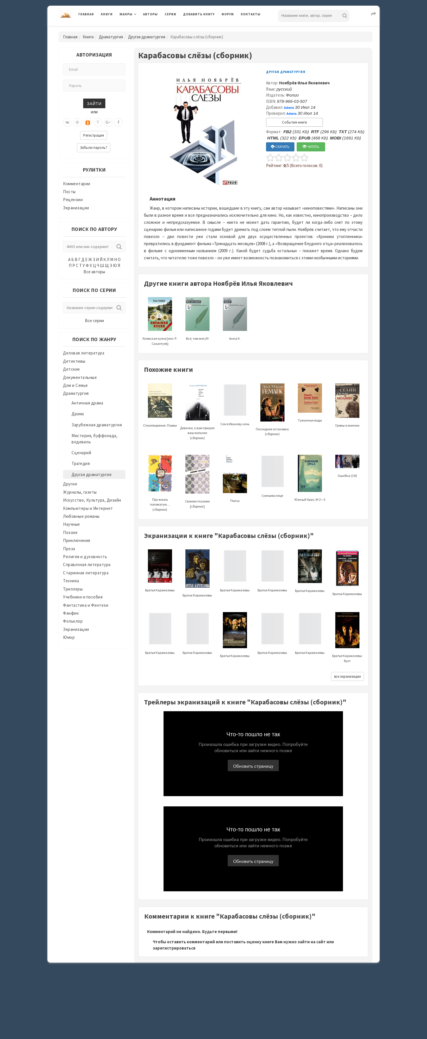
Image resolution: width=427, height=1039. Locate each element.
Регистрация (93, 135)
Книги (107, 14)
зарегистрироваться (174, 948)
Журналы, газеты (80, 492)
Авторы (150, 14)
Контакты (251, 14)
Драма (78, 413)
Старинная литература (85, 572)
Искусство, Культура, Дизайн (92, 500)
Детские (71, 369)
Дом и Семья (75, 385)
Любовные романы (81, 516)
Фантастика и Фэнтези (85, 605)
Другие (70, 484)
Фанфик (71, 613)
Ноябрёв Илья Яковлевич (304, 82)
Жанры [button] (126, 14)
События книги (294, 122)
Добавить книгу (199, 14)
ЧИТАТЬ (311, 146)
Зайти (94, 103)
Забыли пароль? (93, 147)
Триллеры (73, 589)
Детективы (74, 361)
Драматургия (111, 36)
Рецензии (73, 199)
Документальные (80, 377)
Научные (71, 524)
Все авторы (94, 271)
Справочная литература (87, 564)
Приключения (76, 540)
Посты (69, 191)
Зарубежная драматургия (97, 424)
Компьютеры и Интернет (88, 508)
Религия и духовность (85, 556)
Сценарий (81, 452)
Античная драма (87, 403)
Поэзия (70, 532)
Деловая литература (83, 353)
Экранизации (76, 207)
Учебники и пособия (82, 597)
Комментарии (76, 183)
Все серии (94, 320)
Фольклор (73, 621)
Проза (69, 548)
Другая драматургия (146, 36)
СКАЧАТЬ (280, 146)
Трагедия (81, 463)
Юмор (69, 637)
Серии (170, 14)
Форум (227, 14)
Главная (86, 14)
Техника (71, 580)
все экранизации (347, 676)
